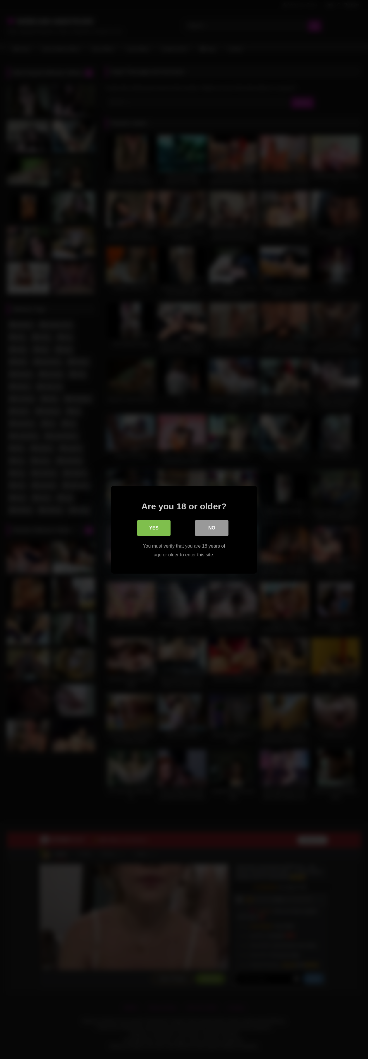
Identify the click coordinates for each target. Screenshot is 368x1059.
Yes (154, 527)
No (211, 527)
